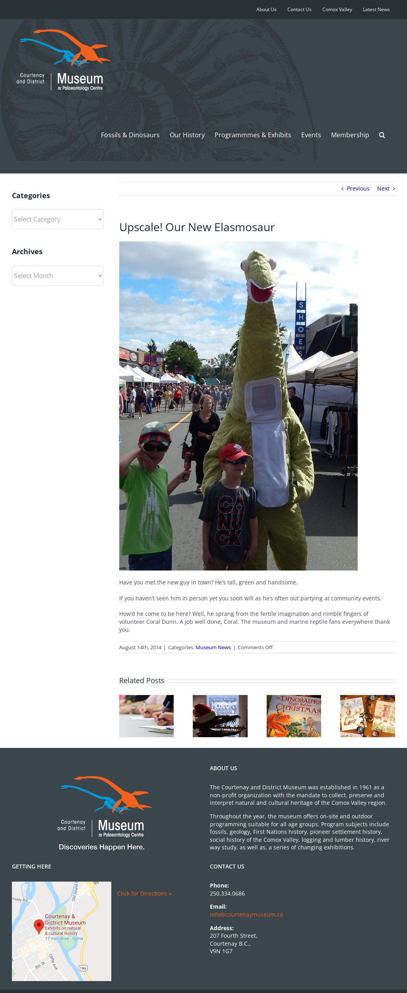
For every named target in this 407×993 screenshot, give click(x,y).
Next (383, 188)
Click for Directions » (144, 893)
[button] (382, 134)
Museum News (213, 647)
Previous (358, 188)
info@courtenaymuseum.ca (246, 914)
